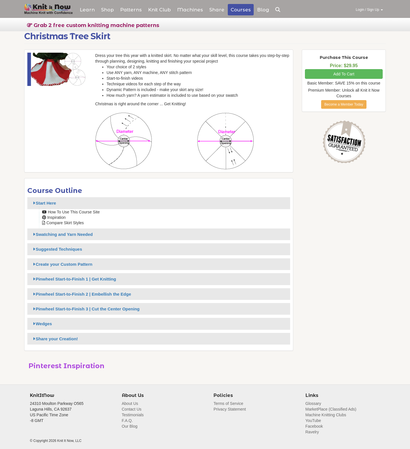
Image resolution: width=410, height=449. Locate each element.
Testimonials (133, 415)
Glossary (313, 403)
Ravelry (312, 432)
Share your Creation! (54, 338)
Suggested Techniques (56, 249)
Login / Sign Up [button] (369, 10)
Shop (107, 10)
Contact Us (132, 409)
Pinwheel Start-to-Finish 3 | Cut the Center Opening (85, 308)
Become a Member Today (343, 104)
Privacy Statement (230, 409)
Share (216, 10)
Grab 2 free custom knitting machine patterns (93, 25)
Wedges (41, 323)
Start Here (43, 203)
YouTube (313, 420)
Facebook (314, 426)
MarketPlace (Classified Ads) (331, 409)
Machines (190, 10)
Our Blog (130, 426)
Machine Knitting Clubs (326, 415)
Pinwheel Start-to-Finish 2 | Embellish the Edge (81, 294)
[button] (277, 9)
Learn (87, 10)
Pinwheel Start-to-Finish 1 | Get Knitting (73, 279)
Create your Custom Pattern (61, 264)
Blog (263, 10)
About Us (130, 403)
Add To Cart (343, 74)
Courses (241, 10)
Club (159, 10)
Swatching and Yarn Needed (62, 234)
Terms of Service (228, 403)
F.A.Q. (127, 420)
